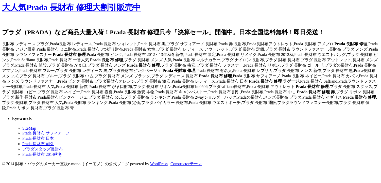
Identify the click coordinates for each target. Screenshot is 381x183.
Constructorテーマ (186, 164)
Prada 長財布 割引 (38, 144)
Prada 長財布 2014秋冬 (42, 154)
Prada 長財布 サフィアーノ (46, 133)
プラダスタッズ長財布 (42, 149)
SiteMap (29, 128)
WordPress (159, 164)
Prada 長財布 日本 (38, 138)
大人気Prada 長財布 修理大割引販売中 (71, 7)
